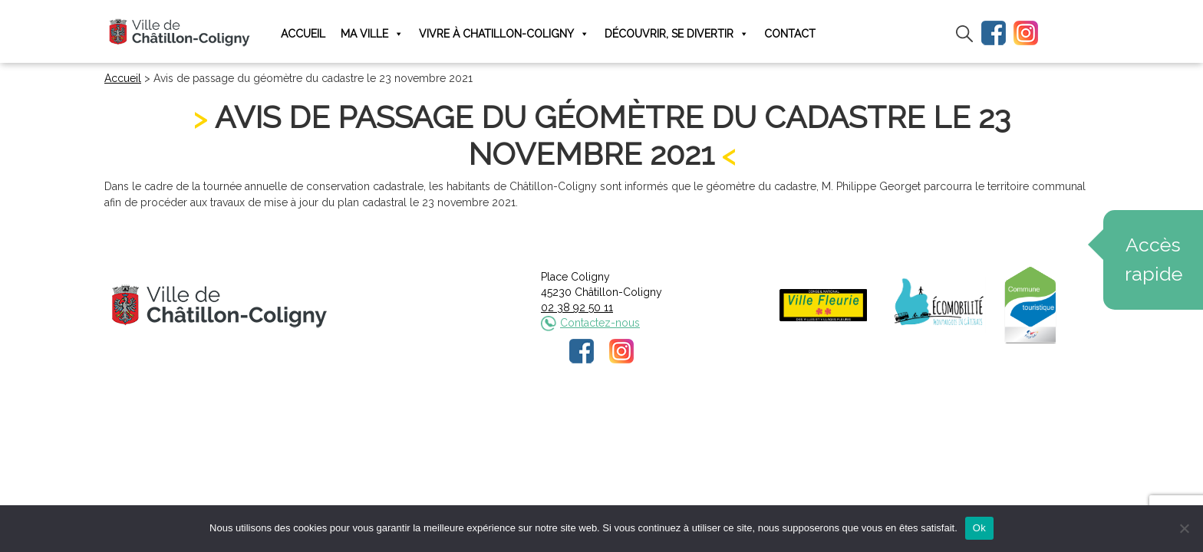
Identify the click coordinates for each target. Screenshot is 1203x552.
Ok (979, 528)
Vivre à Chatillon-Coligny (504, 34)
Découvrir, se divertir (677, 34)
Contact (790, 34)
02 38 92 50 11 (577, 307)
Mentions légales (499, 416)
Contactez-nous (600, 323)
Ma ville (372, 34)
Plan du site (718, 416)
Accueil (303, 34)
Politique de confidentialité (615, 416)
